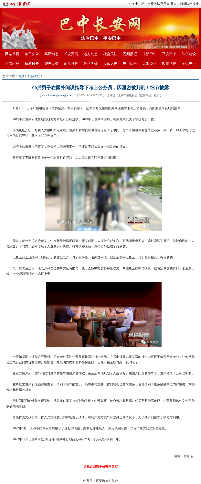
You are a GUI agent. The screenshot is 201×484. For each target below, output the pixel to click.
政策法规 (169, 64)
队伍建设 (189, 54)
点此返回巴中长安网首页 (100, 466)
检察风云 (32, 64)
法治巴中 (150, 54)
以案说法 (150, 64)
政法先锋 (91, 64)
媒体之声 (110, 64)
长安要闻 (71, 54)
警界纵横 (51, 64)
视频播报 (130, 54)
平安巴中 (169, 54)
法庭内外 (12, 64)
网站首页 (12, 54)
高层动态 (51, 54)
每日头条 (32, 54)
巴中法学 (130, 64)
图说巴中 (189, 64)
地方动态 (91, 54)
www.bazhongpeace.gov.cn (57, 95)
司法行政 (71, 64)
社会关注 (110, 54)
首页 (21, 76)
